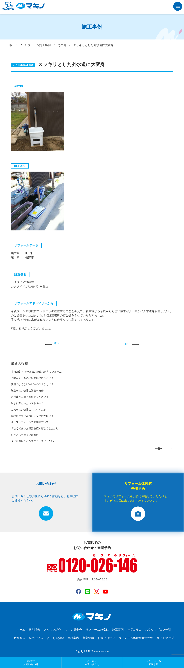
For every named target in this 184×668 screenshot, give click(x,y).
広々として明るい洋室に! (25, 434)
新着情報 (88, 638)
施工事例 (118, 629)
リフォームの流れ (97, 629)
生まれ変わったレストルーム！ (28, 403)
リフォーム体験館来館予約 (136, 638)
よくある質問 (55, 638)
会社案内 (73, 638)
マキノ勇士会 (73, 629)
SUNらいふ (36, 638)
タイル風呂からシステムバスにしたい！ (33, 441)
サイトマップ (165, 638)
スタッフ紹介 (52, 629)
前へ (56, 343)
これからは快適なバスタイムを (28, 409)
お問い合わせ (106, 638)
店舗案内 (19, 638)
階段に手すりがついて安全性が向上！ (32, 415)
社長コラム (134, 629)
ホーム (21, 629)
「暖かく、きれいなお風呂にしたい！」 (33, 378)
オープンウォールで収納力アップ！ (31, 422)
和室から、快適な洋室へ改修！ (28, 390)
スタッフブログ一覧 (158, 629)
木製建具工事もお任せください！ (30, 396)
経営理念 (34, 629)
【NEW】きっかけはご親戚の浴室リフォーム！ (37, 371)
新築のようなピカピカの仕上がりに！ (32, 384)
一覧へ (159, 448)
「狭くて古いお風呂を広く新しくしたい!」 (35, 428)
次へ (127, 343)
